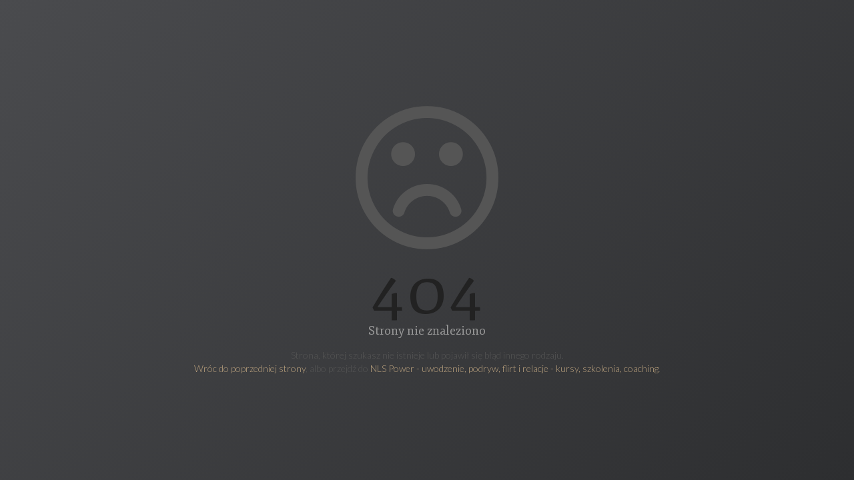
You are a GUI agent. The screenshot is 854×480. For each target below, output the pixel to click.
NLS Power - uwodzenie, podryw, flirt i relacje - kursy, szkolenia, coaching (514, 368)
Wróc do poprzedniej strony (250, 368)
